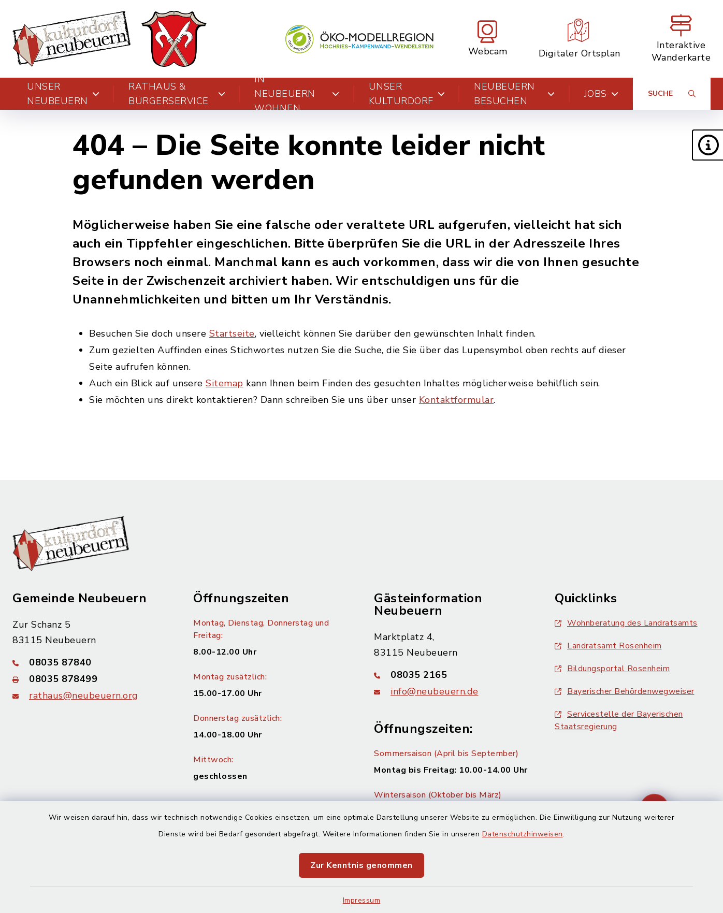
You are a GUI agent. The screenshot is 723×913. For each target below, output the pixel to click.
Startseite (232, 333)
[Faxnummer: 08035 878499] (90, 679)
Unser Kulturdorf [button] (407, 93)
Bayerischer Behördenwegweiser (625, 691)
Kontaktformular (456, 400)
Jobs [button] (601, 94)
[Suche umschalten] (672, 94)
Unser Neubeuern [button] (63, 93)
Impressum (362, 900)
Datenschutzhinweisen (522, 834)
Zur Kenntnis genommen (361, 865)
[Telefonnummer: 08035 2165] (452, 675)
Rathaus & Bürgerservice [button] (176, 93)
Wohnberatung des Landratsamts (626, 623)
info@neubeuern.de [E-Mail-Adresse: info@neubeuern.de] (435, 691)
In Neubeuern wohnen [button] (296, 94)
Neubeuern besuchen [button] (514, 93)
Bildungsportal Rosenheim (612, 668)
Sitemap (224, 383)
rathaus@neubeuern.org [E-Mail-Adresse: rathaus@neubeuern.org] (83, 695)
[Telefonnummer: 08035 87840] (90, 662)
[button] (707, 145)
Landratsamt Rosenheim (608, 645)
